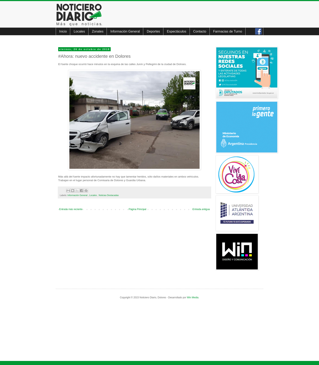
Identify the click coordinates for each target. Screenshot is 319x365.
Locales (79, 31)
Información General (125, 31)
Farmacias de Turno (227, 31)
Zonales (98, 31)
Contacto (199, 31)
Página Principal (137, 209)
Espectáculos (176, 31)
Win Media (193, 297)
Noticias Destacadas (109, 195)
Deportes (153, 31)
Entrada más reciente (70, 209)
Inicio (63, 31)
